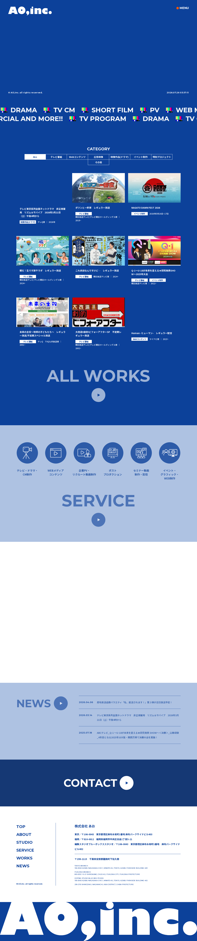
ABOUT (23, 834)
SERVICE (25, 850)
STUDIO (24, 842)
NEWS (22, 866)
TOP (20, 826)
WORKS (24, 858)
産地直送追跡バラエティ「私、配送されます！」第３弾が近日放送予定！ (134, 704)
